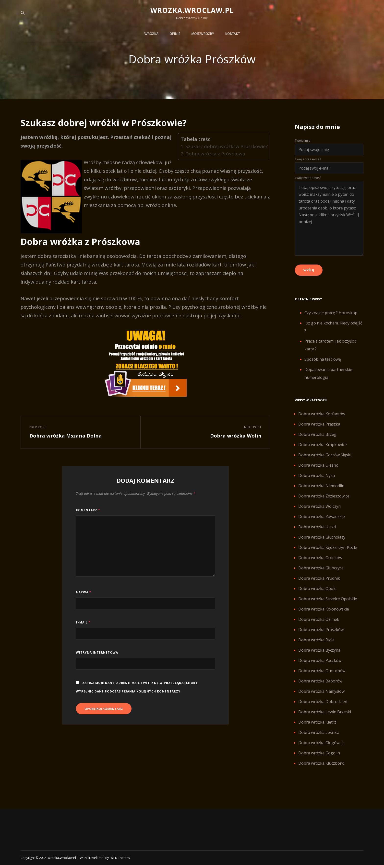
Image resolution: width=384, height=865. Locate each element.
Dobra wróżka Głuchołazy (321, 537)
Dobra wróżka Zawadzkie (321, 516)
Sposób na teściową (322, 359)
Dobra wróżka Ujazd (317, 527)
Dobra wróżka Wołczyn (319, 506)
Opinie (174, 34)
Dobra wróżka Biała (316, 640)
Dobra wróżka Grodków (320, 557)
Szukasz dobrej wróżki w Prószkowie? (226, 146)
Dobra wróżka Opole (317, 588)
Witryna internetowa (97, 652)
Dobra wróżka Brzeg (317, 434)
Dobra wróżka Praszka (319, 424)
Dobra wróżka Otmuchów (321, 670)
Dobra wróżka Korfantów (321, 413)
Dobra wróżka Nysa (316, 475)
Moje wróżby (202, 34)
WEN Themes (120, 857)
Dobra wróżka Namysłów (321, 691)
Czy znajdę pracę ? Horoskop (330, 312)
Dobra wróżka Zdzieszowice (323, 496)
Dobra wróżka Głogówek (321, 742)
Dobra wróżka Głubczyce (321, 568)
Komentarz (88, 510)
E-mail (83, 622)
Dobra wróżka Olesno (318, 465)
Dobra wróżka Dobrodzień (322, 701)
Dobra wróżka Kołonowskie (323, 609)
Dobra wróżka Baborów (320, 681)
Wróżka (151, 34)
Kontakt (232, 34)
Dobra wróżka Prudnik (319, 578)
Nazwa (83, 592)
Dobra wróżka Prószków (321, 629)
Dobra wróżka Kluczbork (321, 763)
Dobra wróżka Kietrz (317, 722)
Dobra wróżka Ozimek (318, 619)
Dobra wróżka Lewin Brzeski (324, 712)
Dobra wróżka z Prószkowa (215, 153)
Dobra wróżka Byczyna (319, 650)
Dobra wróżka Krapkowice (322, 444)
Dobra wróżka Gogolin (319, 753)
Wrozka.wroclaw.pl (192, 10)
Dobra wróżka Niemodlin (321, 485)
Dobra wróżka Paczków (319, 660)
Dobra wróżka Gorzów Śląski (324, 455)
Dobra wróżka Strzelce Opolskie (327, 598)
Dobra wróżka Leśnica (318, 732)
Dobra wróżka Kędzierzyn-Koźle (327, 547)
